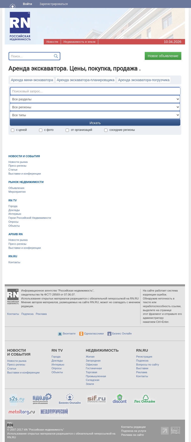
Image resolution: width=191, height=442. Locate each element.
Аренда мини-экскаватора (32, 80)
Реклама (41, 313)
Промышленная (96, 376)
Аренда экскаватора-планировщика (85, 80)
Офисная (91, 364)
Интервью (14, 213)
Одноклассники (91, 333)
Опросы (13, 221)
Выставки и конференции (24, 173)
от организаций (79, 130)
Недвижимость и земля (79, 41)
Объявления (16, 187)
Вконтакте (67, 333)
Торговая (91, 372)
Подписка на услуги (133, 430)
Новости (52, 41)
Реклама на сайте (132, 434)
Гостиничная (94, 368)
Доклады (14, 210)
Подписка (27, 313)
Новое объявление (163, 56)
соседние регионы (119, 130)
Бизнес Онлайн (119, 333)
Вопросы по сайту (147, 364)
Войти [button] (27, 4)
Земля (90, 383)
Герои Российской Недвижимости (29, 217)
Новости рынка (18, 161)
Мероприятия (17, 191)
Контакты (14, 262)
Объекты (14, 225)
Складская (92, 379)
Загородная (93, 360)
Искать (95, 123)
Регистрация (144, 356)
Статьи (12, 169)
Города (12, 206)
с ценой (19, 130)
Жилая (90, 356)
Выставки (142, 368)
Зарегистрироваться (54, 4)
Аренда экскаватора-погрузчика (144, 80)
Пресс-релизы (17, 165)
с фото (46, 130)
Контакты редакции (133, 426)
